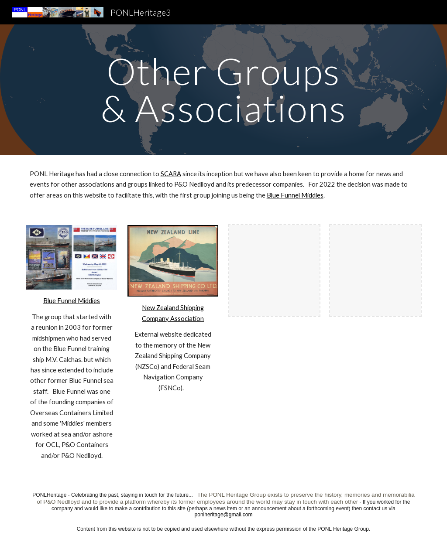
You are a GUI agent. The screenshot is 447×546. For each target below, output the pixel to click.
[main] (223, 89)
